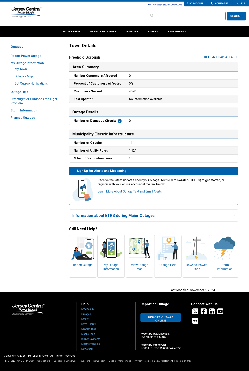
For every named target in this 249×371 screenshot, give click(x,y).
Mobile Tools (88, 333)
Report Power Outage (26, 56)
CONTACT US (219, 3)
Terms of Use (184, 361)
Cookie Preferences (120, 361)
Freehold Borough (84, 57)
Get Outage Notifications (31, 83)
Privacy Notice (143, 361)
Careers (58, 361)
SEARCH (236, 16)
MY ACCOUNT (196, 3)
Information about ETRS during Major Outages (113, 215)
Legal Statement (164, 361)
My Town (21, 69)
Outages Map (24, 76)
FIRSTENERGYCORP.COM (165, 4)
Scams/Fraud (88, 328)
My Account (71, 31)
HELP (240, 3)
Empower (71, 361)
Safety (153, 31)
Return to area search (221, 57)
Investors (85, 361)
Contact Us (44, 361)
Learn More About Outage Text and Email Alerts (130, 191)
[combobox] (187, 16)
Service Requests (103, 31)
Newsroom (87, 348)
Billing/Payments (90, 338)
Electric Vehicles (90, 343)
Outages (132, 31)
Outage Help (19, 92)
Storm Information (24, 110)
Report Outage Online (160, 319)
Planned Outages (23, 117)
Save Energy (177, 31)
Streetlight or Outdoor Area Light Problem (34, 101)
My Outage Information (27, 63)
